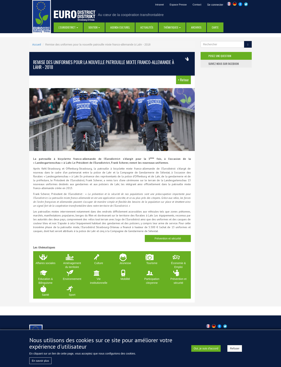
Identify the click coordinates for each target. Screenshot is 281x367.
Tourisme (151, 263)
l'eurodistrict (68, 27)
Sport (72, 294)
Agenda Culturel (120, 27)
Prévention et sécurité (168, 238)
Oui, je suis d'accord (206, 351)
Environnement (72, 278)
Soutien (94, 27)
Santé (45, 294)
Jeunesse (125, 263)
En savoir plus (40, 363)
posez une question (219, 56)
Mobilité (125, 278)
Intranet (159, 4)
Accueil (36, 44)
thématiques (172, 27)
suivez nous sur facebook (223, 64)
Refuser (234, 351)
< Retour (183, 79)
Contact (197, 4)
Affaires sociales (45, 263)
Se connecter (215, 4)
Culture (98, 263)
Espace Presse (178, 4)
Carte (215, 27)
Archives (196, 27)
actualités (146, 27)
